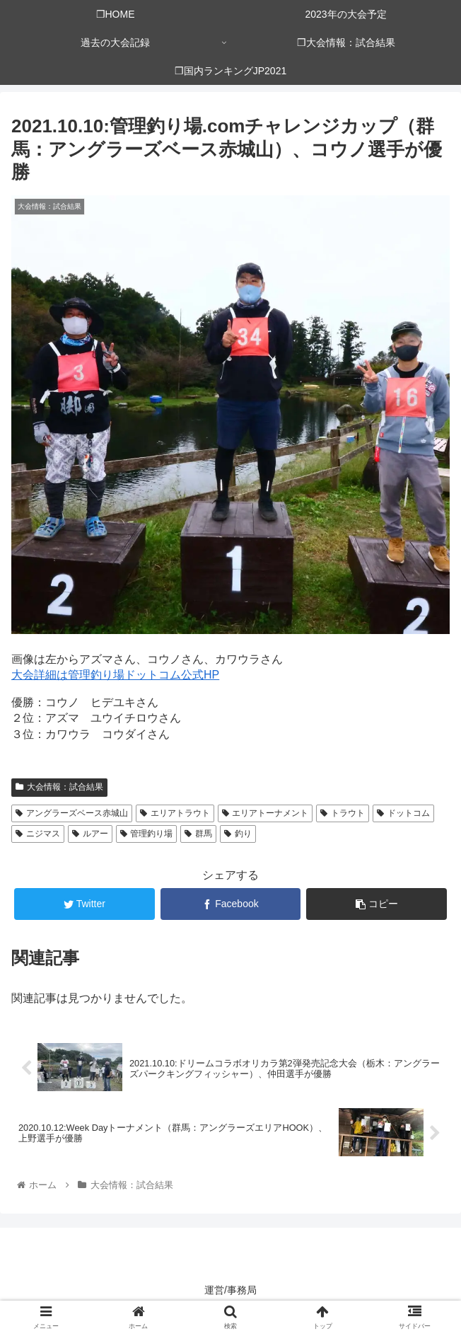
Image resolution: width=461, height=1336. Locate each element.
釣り (238, 834)
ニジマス (38, 834)
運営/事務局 (230, 1290)
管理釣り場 (146, 834)
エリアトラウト (175, 813)
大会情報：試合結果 (59, 787)
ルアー (90, 834)
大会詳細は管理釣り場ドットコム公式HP (115, 675)
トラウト (342, 813)
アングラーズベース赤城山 (72, 813)
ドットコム (403, 813)
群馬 (198, 834)
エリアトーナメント (265, 813)
